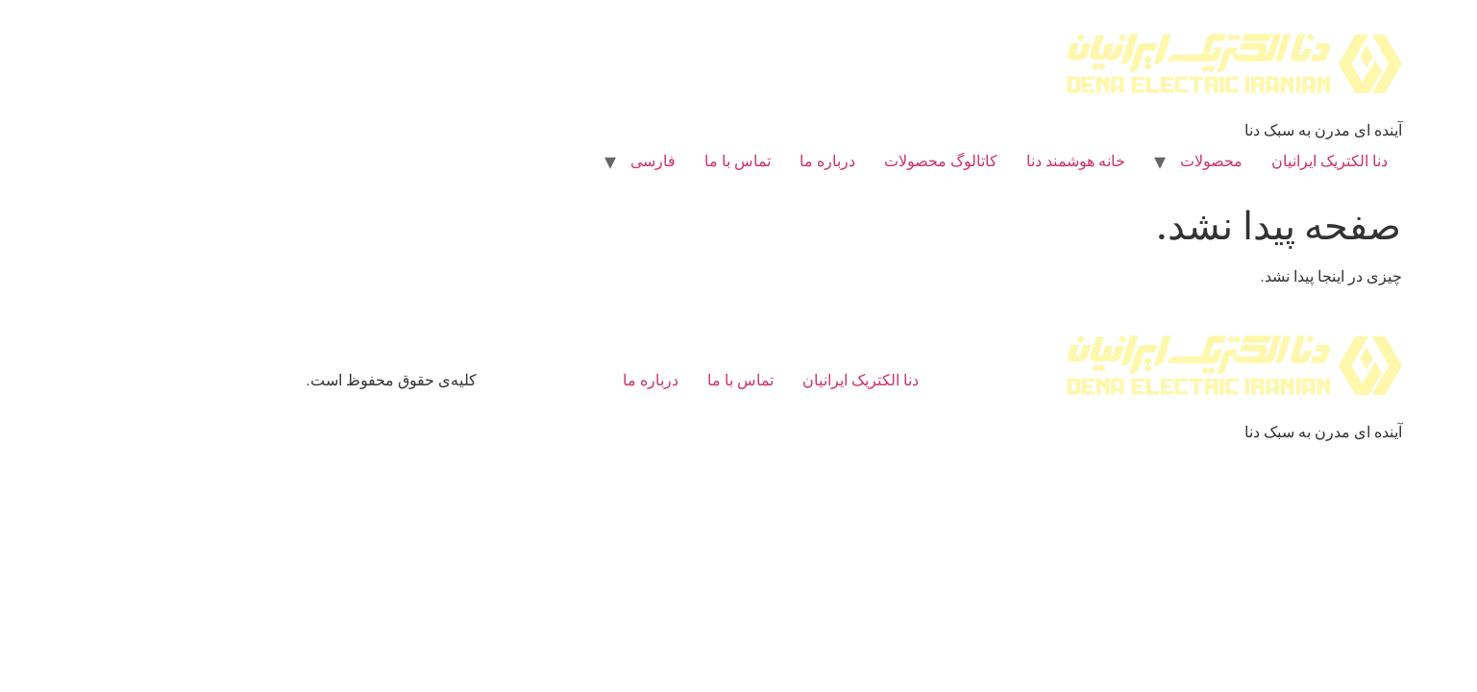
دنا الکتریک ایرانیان (1214, 161)
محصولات (1096, 161)
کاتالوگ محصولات (825, 161)
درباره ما (712, 161)
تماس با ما (622, 161)
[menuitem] (538, 161)
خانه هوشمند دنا (960, 161)
